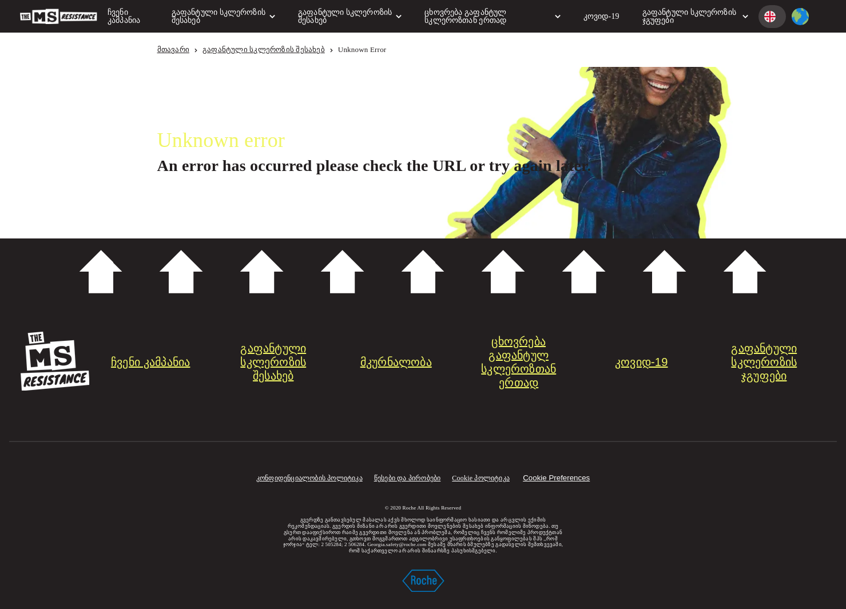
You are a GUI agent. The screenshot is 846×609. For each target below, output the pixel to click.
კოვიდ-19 (601, 16)
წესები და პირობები (407, 478)
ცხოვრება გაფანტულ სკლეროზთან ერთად (492, 16)
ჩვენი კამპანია (124, 16)
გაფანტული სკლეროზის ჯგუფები (695, 16)
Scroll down (423, 272)
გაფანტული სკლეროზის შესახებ (223, 16)
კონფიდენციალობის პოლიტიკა (309, 478)
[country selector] (800, 16)
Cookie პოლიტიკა (481, 478)
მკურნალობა (396, 362)
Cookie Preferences (556, 477)
